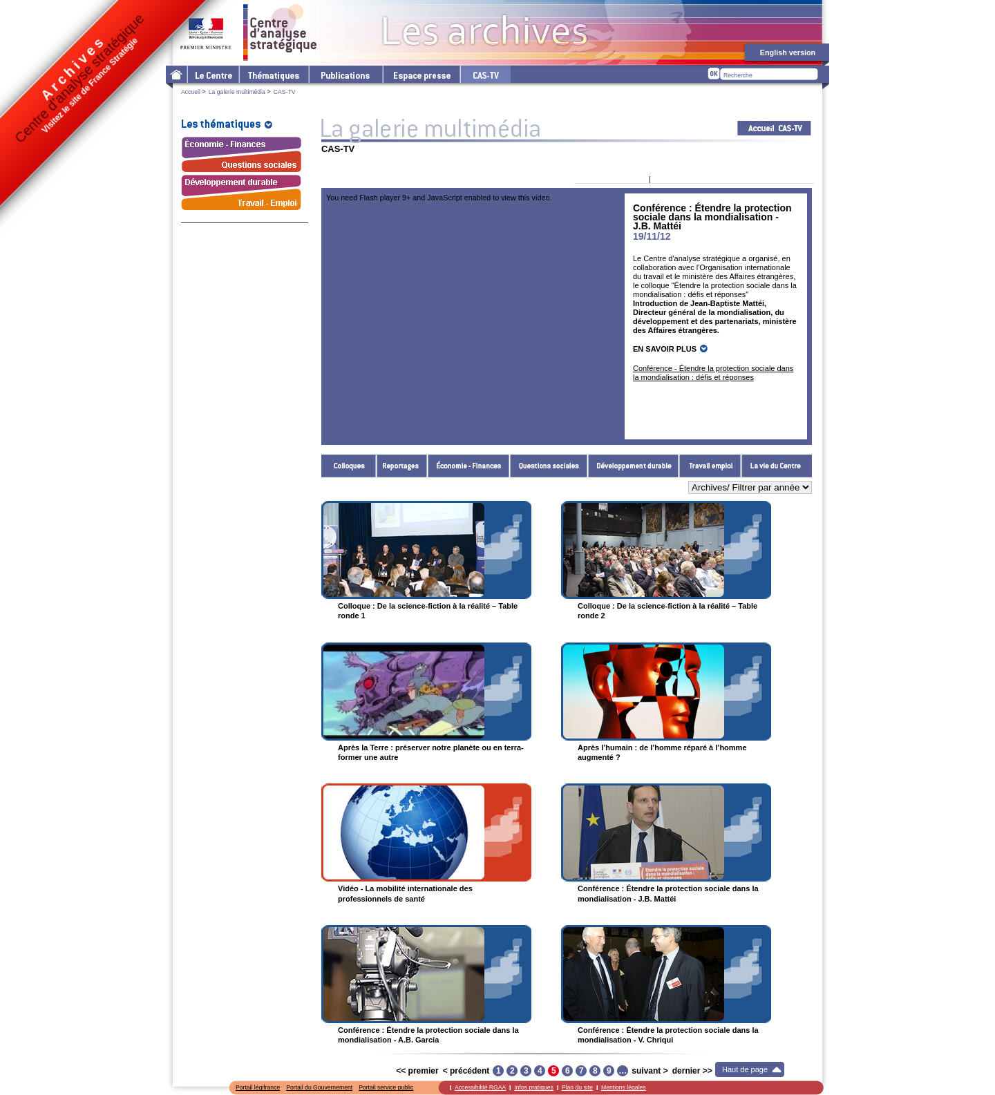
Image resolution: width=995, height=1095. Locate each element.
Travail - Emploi (710, 466)
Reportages (402, 466)
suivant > (649, 1071)
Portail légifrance (258, 1087)
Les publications (345, 74)
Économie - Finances (469, 466)
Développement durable (633, 466)
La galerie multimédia (237, 91)
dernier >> (692, 1071)
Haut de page (745, 1069)
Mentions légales (623, 1087)
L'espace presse (420, 74)
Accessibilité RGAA (480, 1087)
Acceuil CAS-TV (774, 128)
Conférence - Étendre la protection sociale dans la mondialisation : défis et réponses (713, 372)
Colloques (349, 466)
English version (787, 52)
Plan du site (577, 1087)
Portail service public (386, 1087)
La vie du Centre (776, 466)
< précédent (466, 1071)
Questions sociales (549, 466)
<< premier (417, 1071)
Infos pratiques (533, 1087)
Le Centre (212, 74)
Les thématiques (273, 74)
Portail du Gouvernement (319, 1087)
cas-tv (485, 74)
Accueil (190, 91)
